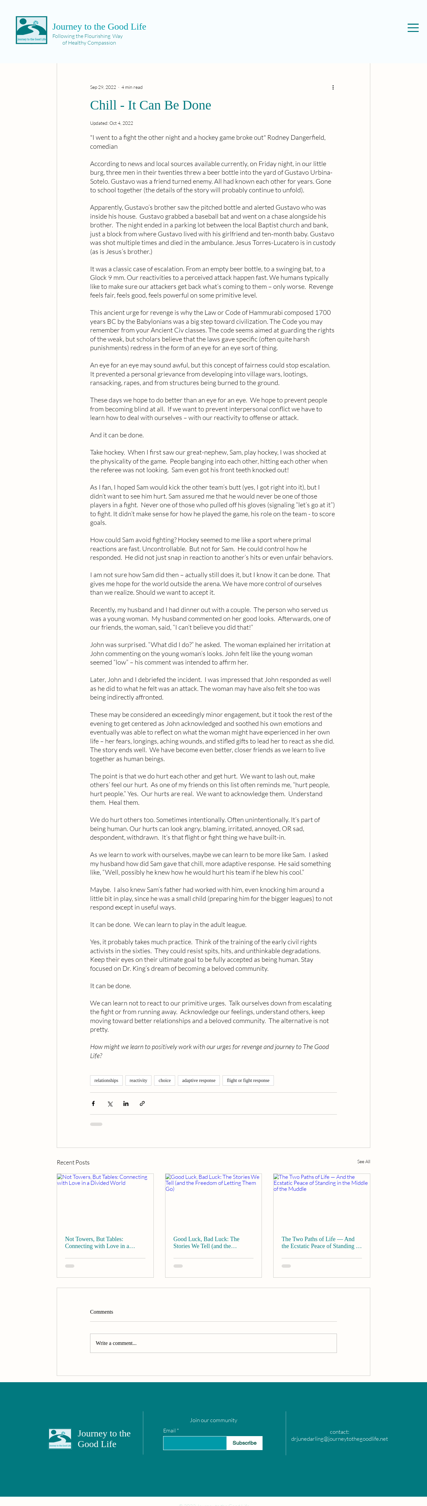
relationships (106, 1080)
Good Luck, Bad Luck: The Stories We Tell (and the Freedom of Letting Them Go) (210, 1243)
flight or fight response (248, 1080)
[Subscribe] (245, 1443)
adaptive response (199, 1080)
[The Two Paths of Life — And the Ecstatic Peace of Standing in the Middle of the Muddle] (322, 1201)
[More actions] (333, 87)
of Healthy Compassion (84, 42)
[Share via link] (142, 1103)
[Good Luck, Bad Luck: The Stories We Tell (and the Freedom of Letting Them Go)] (213, 1201)
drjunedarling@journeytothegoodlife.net (339, 1438)
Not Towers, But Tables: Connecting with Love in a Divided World (97, 1243)
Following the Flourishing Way (87, 36)
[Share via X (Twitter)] (109, 1103)
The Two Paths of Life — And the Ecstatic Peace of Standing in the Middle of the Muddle (321, 1243)
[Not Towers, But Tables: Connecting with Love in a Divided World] (105, 1201)
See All (363, 1161)
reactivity (138, 1080)
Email (169, 1430)
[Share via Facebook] (93, 1103)
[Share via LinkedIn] (126, 1103)
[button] (413, 28)
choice (164, 1080)
